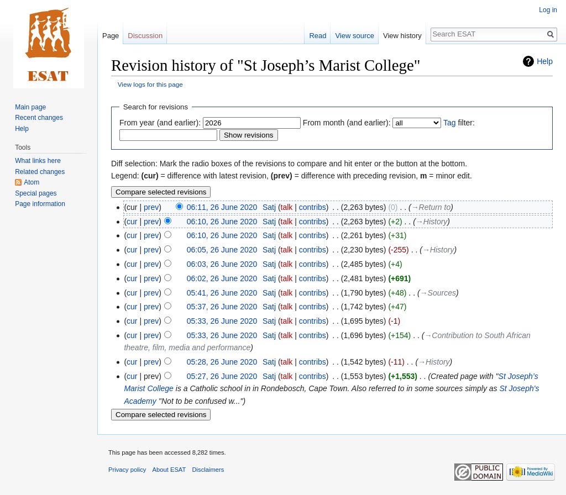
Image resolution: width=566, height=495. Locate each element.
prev (151, 207)
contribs (312, 207)
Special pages (35, 193)
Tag (449, 122)
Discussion (145, 35)
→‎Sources (438, 292)
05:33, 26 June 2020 (222, 321)
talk (287, 207)
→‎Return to (431, 207)
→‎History (432, 221)
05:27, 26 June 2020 (222, 376)
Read (317, 35)
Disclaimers (208, 469)
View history (402, 35)
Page (110, 35)
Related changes (40, 172)
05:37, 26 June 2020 (222, 306)
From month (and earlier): (347, 122)
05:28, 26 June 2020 (222, 361)
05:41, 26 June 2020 (222, 292)
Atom (31, 182)
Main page (30, 107)
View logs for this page (150, 84)
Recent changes (39, 118)
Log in (548, 10)
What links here (38, 161)
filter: (459, 122)
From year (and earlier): (160, 122)
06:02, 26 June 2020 (222, 278)
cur (132, 221)
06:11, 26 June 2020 (222, 207)
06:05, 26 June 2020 (222, 249)
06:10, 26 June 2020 (222, 221)
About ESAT (169, 469)
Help (545, 61)
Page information (40, 204)
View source (354, 35)
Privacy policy (127, 469)
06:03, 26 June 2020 (222, 264)
